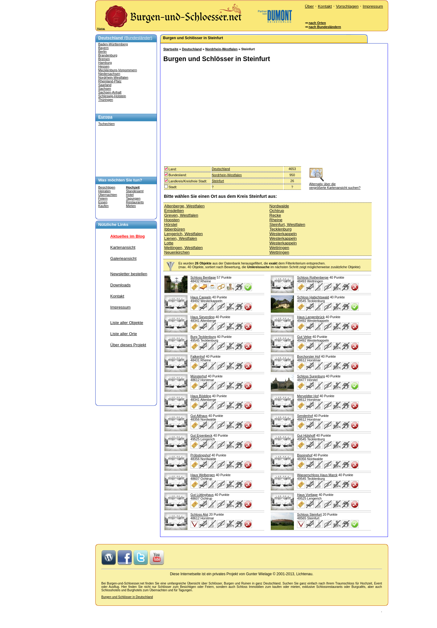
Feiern (103, 198)
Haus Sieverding (203, 317)
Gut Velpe (304, 337)
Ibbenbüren (174, 229)
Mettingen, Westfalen (183, 247)
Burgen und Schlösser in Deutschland (127, 597)
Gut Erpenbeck (201, 435)
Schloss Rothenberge (312, 277)
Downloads (120, 285)
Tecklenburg (281, 229)
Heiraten (104, 191)
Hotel (130, 195)
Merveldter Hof (308, 396)
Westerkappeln (283, 233)
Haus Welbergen (203, 475)
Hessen (103, 66)
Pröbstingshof (201, 455)
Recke (275, 215)
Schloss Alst (199, 514)
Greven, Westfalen (181, 215)
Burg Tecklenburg (203, 337)
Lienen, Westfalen (180, 238)
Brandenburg (107, 55)
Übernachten (107, 195)
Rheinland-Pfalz (110, 81)
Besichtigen (106, 187)
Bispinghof (304, 455)
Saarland (105, 85)
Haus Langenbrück (310, 317)
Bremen (104, 59)
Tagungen (133, 198)
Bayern (103, 48)
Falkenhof (198, 356)
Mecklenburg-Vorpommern (117, 70)
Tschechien (106, 124)
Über (309, 6)
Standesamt (135, 191)
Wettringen (279, 247)
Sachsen (104, 88)
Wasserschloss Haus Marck (317, 475)
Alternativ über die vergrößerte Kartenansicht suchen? (335, 183)
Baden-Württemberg (113, 44)
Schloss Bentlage (203, 277)
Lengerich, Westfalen (183, 233)
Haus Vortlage (307, 495)
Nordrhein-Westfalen (113, 77)
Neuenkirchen (177, 252)
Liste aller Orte (123, 333)
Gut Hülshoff (306, 435)
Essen (103, 202)
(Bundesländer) (125, 37)
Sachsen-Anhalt (110, 92)
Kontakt (325, 6)
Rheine (276, 220)
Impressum (373, 6)
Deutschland (192, 49)
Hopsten (172, 220)
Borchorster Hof (308, 356)
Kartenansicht (123, 247)
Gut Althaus (199, 416)
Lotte (169, 243)
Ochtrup (277, 210)
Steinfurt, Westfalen (287, 224)
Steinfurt (218, 181)
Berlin (102, 51)
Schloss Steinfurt (309, 514)
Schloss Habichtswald (313, 297)
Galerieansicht (123, 258)
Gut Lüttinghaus (202, 495)
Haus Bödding (201, 396)
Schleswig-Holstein (112, 96)
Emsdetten (174, 210)
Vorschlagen (347, 6)
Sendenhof (305, 416)
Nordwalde (279, 206)
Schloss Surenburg (311, 376)
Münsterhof (199, 376)
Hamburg (105, 62)
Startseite (171, 49)
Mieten (131, 206)
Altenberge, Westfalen (184, 206)
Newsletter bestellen (128, 274)
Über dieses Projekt (128, 345)
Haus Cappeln (201, 297)
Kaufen (103, 206)
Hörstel (170, 224)
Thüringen (105, 100)
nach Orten (317, 23)
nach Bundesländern (324, 27)
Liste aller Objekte (126, 322)
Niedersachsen (109, 74)
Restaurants (135, 202)
